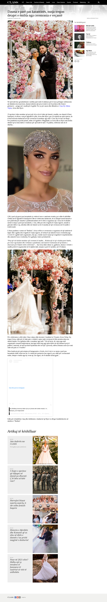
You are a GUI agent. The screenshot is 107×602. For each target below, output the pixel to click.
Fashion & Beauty (39, 2)
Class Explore (61, 2)
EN (88, 2)
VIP (23, 2)
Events (69, 2)
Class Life (29, 2)
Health (48, 2)
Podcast (75, 2)
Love (53, 2)
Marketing (83, 2)
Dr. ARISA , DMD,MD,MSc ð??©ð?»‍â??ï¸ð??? (31, 413)
